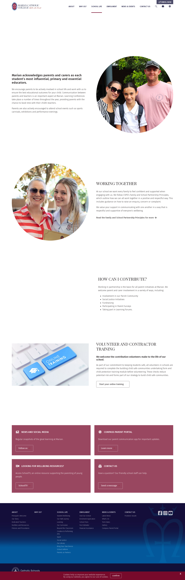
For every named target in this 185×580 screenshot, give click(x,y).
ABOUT (71, 6)
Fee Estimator (84, 525)
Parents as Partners (64, 553)
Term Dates (106, 522)
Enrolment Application (87, 519)
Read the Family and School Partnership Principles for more (125, 218)
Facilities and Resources (20, 525)
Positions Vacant (130, 516)
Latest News (106, 516)
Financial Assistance (87, 528)
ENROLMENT (112, 6)
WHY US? (83, 6)
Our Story (15, 519)
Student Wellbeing (63, 516)
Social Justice (62, 540)
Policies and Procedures (20, 528)
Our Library (61, 544)
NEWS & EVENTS (128, 6)
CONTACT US (145, 6)
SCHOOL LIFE (96, 6)
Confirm (116, 575)
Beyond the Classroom (65, 528)
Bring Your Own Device (65, 547)
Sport (59, 537)
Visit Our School (85, 516)
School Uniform (62, 550)
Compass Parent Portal (110, 528)
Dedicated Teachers (19, 522)
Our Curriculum (62, 525)
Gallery (104, 525)
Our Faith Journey (63, 519)
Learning (60, 522)
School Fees (84, 522)
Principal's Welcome (19, 516)
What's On (105, 519)
